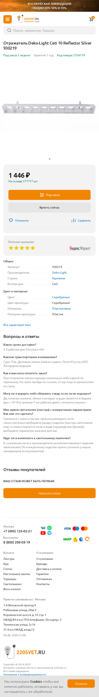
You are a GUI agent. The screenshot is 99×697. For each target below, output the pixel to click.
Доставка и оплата (48, 569)
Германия (58, 278)
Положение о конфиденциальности (24, 674)
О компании (44, 558)
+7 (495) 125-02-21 (17, 531)
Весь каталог (12, 589)
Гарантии (42, 574)
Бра (5, 564)
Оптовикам (44, 579)
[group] (49, 111)
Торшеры (9, 579)
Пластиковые (61, 308)
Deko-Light (59, 272)
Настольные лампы (16, 574)
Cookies (36, 681)
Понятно (81, 683)
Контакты (43, 584)
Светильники (12, 584)
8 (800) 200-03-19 (16, 542)
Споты (7, 569)
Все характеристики (17, 325)
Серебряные (61, 297)
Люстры (9, 558)
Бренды (41, 564)
